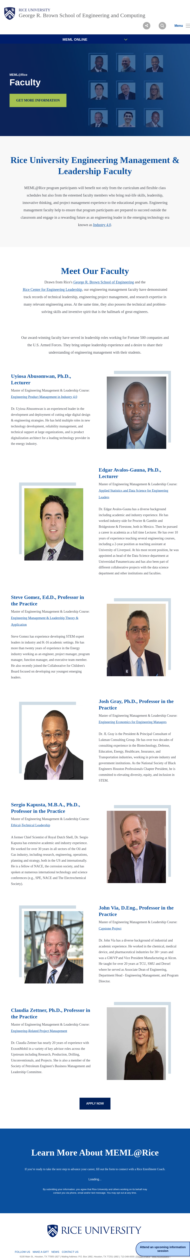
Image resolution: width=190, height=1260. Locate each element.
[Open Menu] (180, 25)
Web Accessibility (160, 1256)
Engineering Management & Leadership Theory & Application (44, 621)
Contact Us (70, 1251)
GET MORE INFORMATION (38, 100)
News (55, 1251)
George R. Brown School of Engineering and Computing (82, 15)
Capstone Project (110, 928)
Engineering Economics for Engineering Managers (133, 722)
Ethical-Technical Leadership (30, 825)
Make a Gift (41, 1251)
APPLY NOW (95, 1103)
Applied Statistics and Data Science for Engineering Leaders (133, 494)
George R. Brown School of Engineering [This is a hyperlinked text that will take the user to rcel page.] (103, 282)
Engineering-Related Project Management (39, 1031)
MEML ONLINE (94, 39)
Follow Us (22, 1251)
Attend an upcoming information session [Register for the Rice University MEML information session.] (162, 1248)
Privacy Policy (143, 1256)
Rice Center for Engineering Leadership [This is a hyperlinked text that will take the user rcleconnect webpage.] (52, 289)
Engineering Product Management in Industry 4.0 (44, 397)
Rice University (34, 10)
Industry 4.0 (102, 225)
